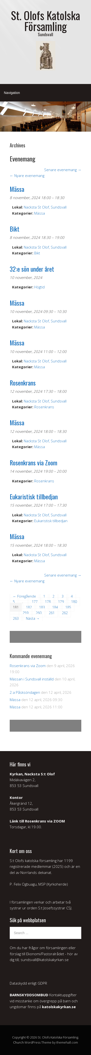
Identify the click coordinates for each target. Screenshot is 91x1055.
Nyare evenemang (27, 175)
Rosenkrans (44, 406)
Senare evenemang (62, 169)
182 (29, 607)
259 (25, 613)
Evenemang (22, 158)
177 (35, 601)
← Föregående (24, 596)
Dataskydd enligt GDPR (28, 983)
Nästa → (33, 618)
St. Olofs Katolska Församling (45, 20)
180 (74, 601)
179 (61, 601)
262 (65, 613)
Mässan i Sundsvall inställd (32, 679)
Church (18, 1042)
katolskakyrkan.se (59, 1006)
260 (38, 613)
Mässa (39, 213)
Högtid (39, 287)
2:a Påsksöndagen (25, 692)
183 (42, 607)
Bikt (37, 253)
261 (52, 613)
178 (48, 601)
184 (55, 607)
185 (68, 607)
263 (16, 618)
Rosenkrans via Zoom (28, 665)
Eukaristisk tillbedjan (50, 520)
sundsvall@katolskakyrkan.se (45, 959)
